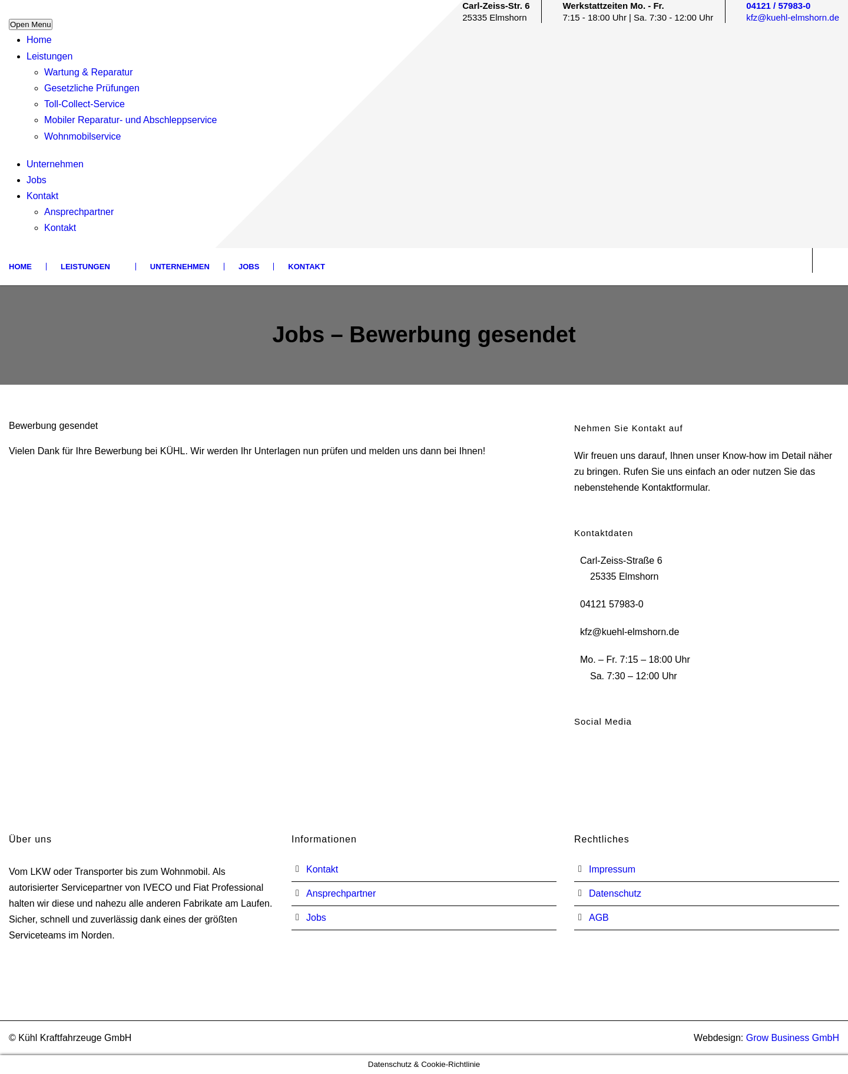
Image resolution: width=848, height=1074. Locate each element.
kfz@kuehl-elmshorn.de (792, 17)
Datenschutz (615, 893)
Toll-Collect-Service (84, 104)
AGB (599, 918)
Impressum (612, 869)
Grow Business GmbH (792, 1038)
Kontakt (42, 196)
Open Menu (30, 24)
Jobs (36, 180)
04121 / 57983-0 (778, 6)
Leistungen (49, 56)
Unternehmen (55, 164)
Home (39, 40)
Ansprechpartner (79, 212)
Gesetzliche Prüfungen (92, 88)
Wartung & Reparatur (88, 72)
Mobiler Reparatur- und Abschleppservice (130, 120)
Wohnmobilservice (82, 136)
